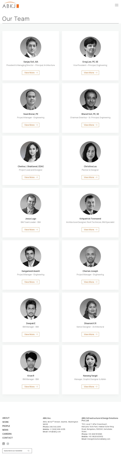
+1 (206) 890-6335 (57, 429)
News (5, 430)
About (6, 418)
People (6, 426)
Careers (7, 434)
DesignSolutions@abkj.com (98, 438)
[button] (30, 73)
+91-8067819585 (95, 434)
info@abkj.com (55, 431)
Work (5, 422)
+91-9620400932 (96, 436)
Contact (7, 438)
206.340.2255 (55, 426)
